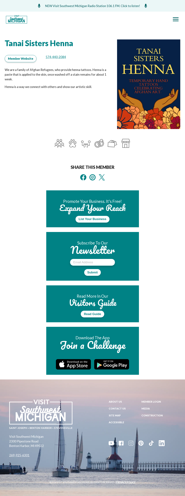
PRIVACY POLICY (125, 482)
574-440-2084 (56, 57)
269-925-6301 (19, 455)
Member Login (151, 401)
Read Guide (92, 314)
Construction (152, 415)
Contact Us (117, 408)
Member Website (20, 58)
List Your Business (92, 219)
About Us (115, 401)
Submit (92, 272)
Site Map (115, 415)
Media (145, 408)
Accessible (116, 422)
